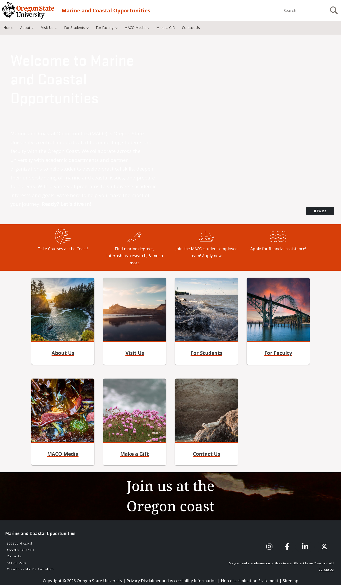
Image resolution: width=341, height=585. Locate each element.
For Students (206, 353)
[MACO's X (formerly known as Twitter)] (324, 547)
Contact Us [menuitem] (191, 27)
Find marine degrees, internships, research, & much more (134, 255)
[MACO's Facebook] (287, 547)
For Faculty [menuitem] (105, 27)
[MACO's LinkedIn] (305, 547)
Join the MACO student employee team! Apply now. (206, 252)
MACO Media (63, 454)
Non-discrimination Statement (249, 580)
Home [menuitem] (8, 27)
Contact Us (206, 454)
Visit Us (134, 353)
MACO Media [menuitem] (134, 27)
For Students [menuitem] (74, 27)
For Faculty (278, 353)
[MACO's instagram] (269, 547)
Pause (320, 211)
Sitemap (290, 580)
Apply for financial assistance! (278, 248)
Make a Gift (134, 454)
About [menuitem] (25, 27)
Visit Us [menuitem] (47, 27)
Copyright (52, 580)
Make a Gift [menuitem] (165, 27)
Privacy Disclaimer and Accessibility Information (172, 580)
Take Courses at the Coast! (63, 248)
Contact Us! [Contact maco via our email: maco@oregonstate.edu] (14, 556)
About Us (63, 353)
